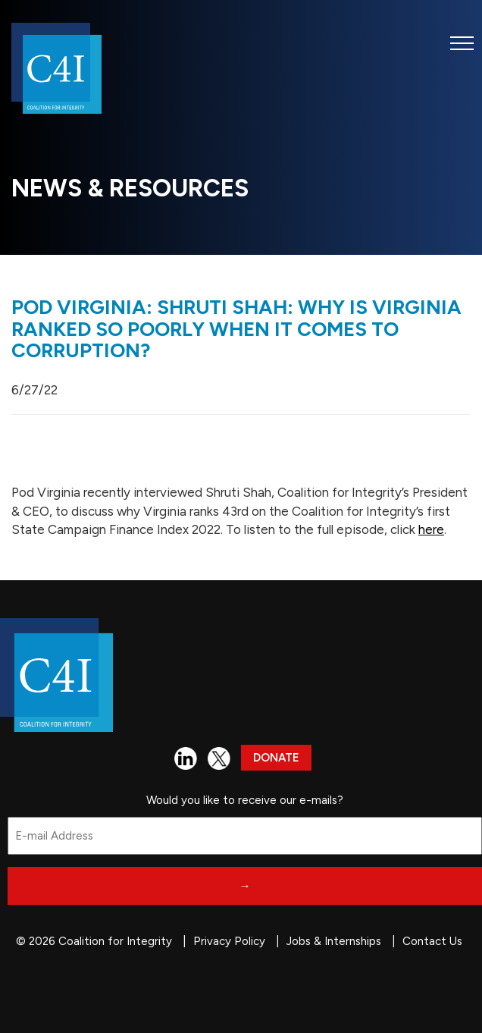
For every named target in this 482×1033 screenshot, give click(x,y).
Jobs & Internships (333, 941)
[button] (462, 43)
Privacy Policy (229, 941)
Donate (276, 758)
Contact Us (432, 941)
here (431, 529)
